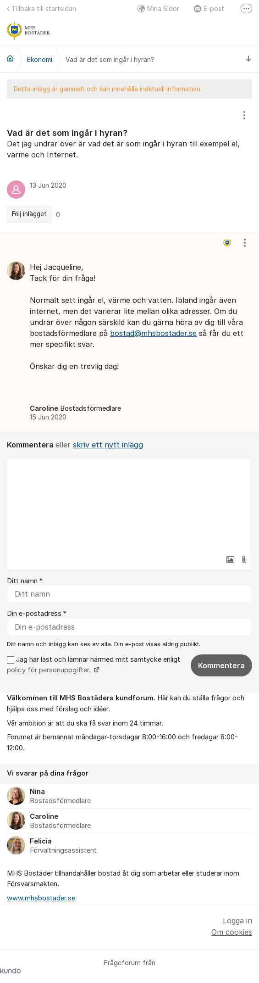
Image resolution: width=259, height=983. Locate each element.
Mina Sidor (158, 8)
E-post (209, 8)
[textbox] (129, 504)
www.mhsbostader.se (41, 898)
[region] (129, 165)
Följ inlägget (29, 214)
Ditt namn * (25, 581)
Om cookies (231, 932)
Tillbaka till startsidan (41, 8)
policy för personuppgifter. (50, 670)
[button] (230, 559)
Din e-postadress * (36, 613)
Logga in (237, 920)
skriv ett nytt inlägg (108, 444)
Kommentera (221, 665)
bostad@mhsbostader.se (153, 333)
